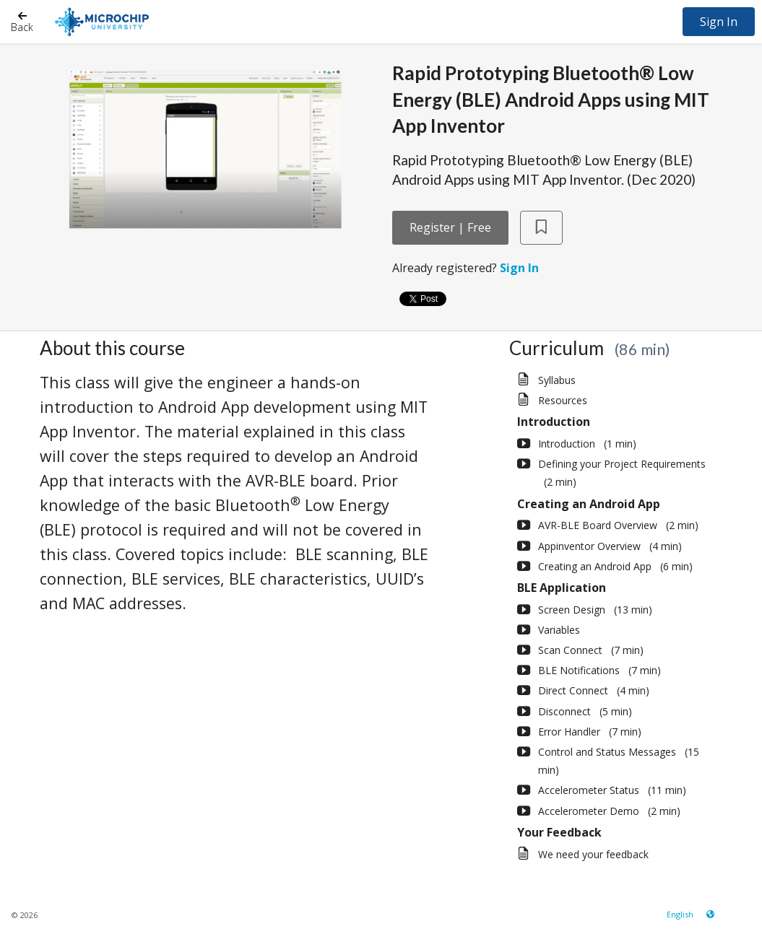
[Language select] (680, 914)
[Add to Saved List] (541, 228)
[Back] (22, 21)
